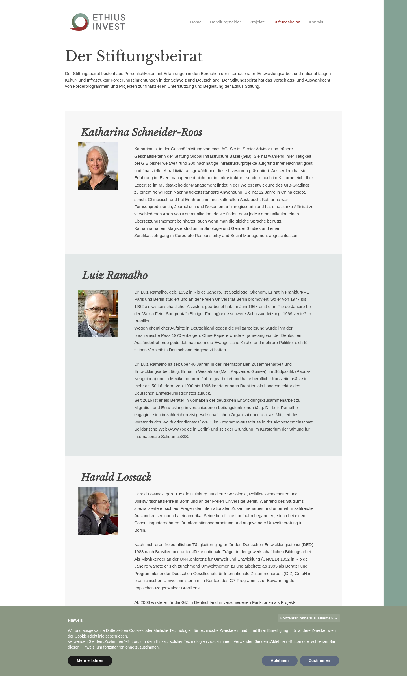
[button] (225, 21)
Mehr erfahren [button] (90, 660)
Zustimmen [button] (319, 660)
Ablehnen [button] (280, 660)
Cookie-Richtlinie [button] (89, 636)
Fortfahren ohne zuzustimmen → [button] (308, 618)
